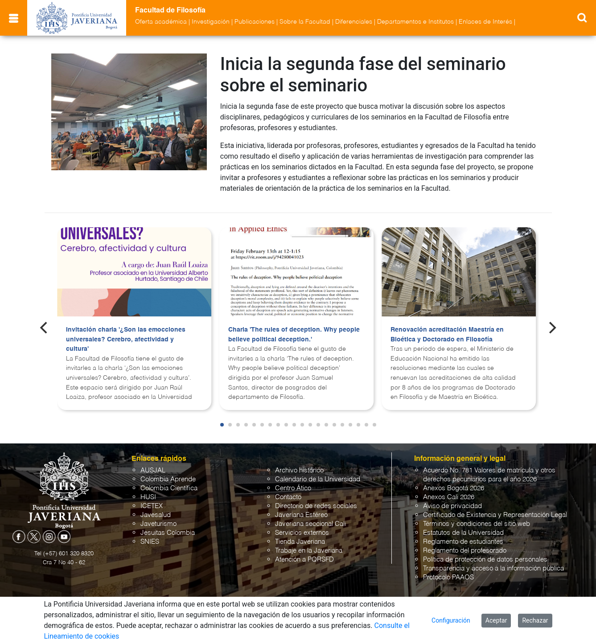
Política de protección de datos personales (485, 559)
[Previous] (44, 327)
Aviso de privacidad (452, 506)
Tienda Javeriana (300, 541)
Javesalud (155, 515)
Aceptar (496, 620)
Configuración (451, 620)
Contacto (288, 497)
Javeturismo (158, 524)
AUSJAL (152, 470)
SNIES (149, 541)
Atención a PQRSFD (304, 559)
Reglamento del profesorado (464, 550)
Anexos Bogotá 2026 (453, 488)
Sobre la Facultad (305, 22)
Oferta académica (161, 22)
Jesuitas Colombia (167, 532)
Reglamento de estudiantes (463, 541)
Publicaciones (254, 22)
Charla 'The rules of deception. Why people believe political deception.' (294, 335)
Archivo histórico (299, 470)
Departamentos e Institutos (415, 22)
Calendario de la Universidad (317, 479)
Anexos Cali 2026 (448, 497)
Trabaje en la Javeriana (308, 550)
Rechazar (535, 620)
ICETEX (151, 506)
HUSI (148, 497)
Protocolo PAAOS (448, 577)
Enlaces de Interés (485, 22)
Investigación (211, 22)
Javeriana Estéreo (301, 515)
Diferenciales (353, 22)
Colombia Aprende (168, 479)
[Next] (551, 327)
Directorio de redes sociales (316, 506)
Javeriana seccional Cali (310, 524)
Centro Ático (293, 488)
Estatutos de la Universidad (463, 532)
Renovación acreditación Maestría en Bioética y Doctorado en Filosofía (447, 335)
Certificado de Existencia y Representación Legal (495, 515)
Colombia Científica (168, 488)
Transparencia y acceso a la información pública (493, 568)
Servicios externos (302, 532)
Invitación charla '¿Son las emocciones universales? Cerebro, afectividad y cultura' (125, 339)
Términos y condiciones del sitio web (476, 524)
